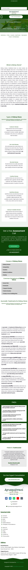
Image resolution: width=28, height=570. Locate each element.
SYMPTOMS (18, 35)
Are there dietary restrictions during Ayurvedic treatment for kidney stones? (13, 411)
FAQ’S (10, 37)
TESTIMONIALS (16, 37)
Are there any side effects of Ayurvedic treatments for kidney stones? (11, 425)
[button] (1, 16)
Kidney (15, 28)
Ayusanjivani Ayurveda (18, 566)
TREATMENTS (24, 35)
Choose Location (6, 4)
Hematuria (5, 285)
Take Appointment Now (14, 479)
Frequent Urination (7, 288)
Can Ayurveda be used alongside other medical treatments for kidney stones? (14, 429)
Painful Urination (7, 291)
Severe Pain (6, 283)
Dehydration (6, 267)
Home (4, 28)
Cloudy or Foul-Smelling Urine (10, 293)
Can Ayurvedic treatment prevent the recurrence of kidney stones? (11, 415)
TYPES (8, 35)
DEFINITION (3, 35)
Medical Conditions (7, 272)
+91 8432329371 (14, 252)
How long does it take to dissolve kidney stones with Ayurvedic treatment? (13, 407)
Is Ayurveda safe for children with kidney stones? (12, 419)
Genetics (5, 269)
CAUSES (13, 35)
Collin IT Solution (20, 562)
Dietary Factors (6, 264)
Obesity (5, 275)
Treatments (10, 28)
